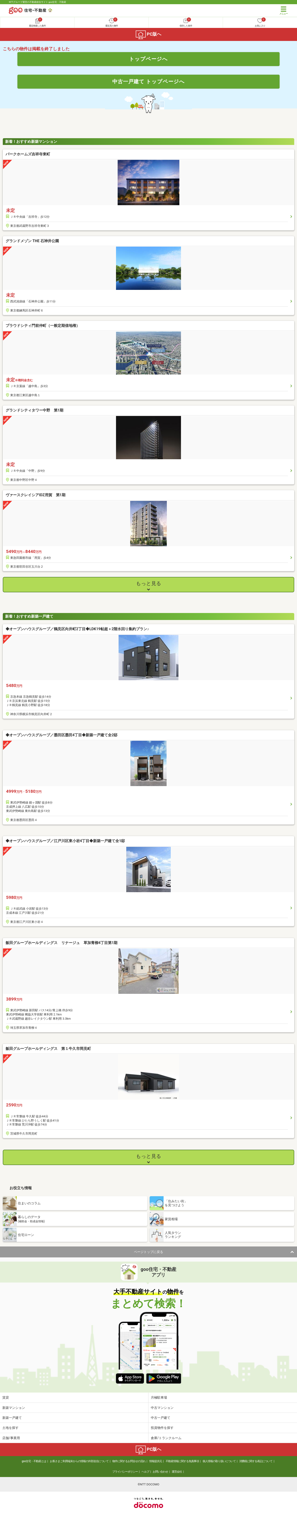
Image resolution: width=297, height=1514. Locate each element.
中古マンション (162, 1408)
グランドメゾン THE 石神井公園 (32, 241)
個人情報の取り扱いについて (219, 1461)
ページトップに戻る (148, 1252)
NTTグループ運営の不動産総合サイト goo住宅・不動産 (37, 2)
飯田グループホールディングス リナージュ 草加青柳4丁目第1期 (61, 943)
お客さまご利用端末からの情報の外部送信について (79, 1461)
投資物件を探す (162, 1428)
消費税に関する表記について (255, 1461)
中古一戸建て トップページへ (148, 81)
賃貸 (5, 1397)
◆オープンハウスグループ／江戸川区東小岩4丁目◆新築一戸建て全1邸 (65, 841)
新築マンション (13, 1408)
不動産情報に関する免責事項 (182, 1461)
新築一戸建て (12, 1418)
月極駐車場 (159, 1397)
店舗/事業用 (11, 1438)
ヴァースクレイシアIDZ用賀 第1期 (35, 495)
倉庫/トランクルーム (166, 1438)
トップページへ (148, 59)
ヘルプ (145, 1471)
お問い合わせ (160, 1471)
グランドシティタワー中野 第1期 (34, 410)
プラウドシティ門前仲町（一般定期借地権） (43, 325)
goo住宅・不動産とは (34, 1461)
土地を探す (10, 1428)
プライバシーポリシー (125, 1471)
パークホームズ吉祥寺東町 (30, 154)
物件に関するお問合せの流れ (128, 1461)
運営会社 (177, 1471)
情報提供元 (155, 1461)
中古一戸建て (160, 1418)
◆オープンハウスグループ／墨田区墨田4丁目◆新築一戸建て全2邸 (61, 735)
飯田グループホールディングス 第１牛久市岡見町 (48, 1048)
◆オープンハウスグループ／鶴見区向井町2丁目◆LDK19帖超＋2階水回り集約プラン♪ (77, 629)
